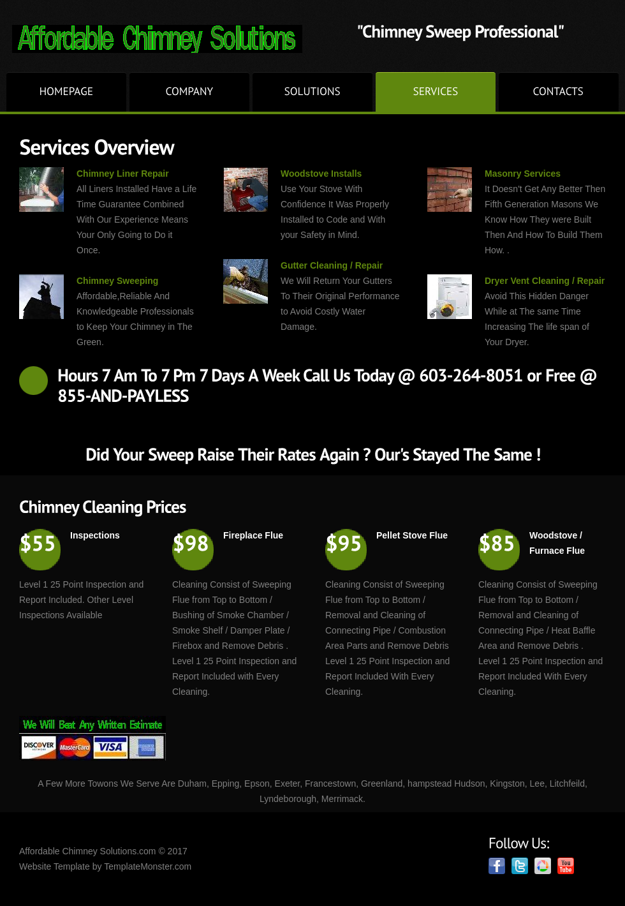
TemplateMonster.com (147, 866)
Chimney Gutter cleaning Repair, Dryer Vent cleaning (184, 39)
